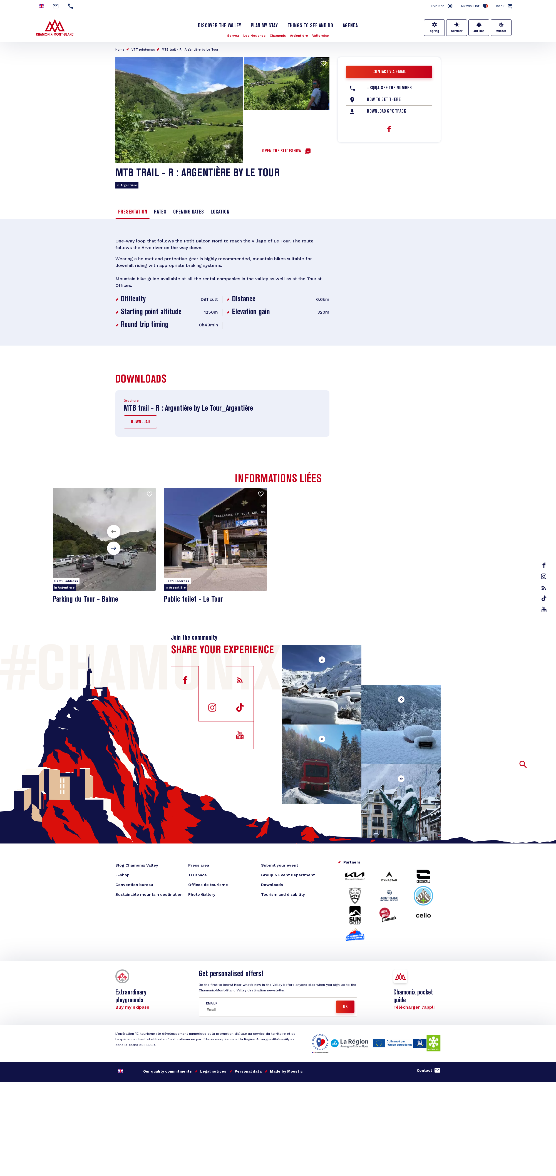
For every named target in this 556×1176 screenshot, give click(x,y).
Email (210, 1003)
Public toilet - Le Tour (193, 599)
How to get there (384, 100)
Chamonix (278, 36)
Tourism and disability (283, 894)
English (120, 1071)
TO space (197, 875)
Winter (501, 31)
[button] (113, 531)
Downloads (272, 884)
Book (500, 6)
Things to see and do (310, 26)
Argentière (299, 36)
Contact (424, 1070)
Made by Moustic (286, 1071)
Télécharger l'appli (414, 1007)
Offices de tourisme (208, 884)
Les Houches (254, 36)
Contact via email (389, 72)
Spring (434, 31)
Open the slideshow (281, 151)
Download (140, 422)
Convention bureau (134, 884)
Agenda (350, 26)
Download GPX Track (386, 111)
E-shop (122, 875)
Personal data (248, 1071)
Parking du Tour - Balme (85, 599)
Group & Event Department (288, 875)
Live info (438, 6)
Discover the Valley (219, 26)
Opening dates (188, 212)
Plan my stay (264, 26)
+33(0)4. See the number (389, 88)
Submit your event (279, 865)
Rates (160, 212)
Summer (457, 31)
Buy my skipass (132, 1007)
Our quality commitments (167, 1071)
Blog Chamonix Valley (136, 865)
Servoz (233, 36)
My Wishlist (474, 6)
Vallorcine (320, 36)
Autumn (478, 31)
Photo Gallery (201, 894)
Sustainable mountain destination (149, 894)
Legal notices (213, 1071)
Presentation (132, 212)
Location (220, 212)
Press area (198, 865)
